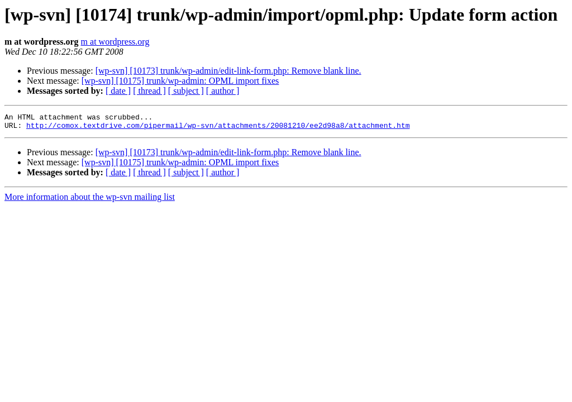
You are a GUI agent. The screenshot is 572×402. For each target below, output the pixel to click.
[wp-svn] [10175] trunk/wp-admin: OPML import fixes (180, 80)
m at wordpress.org (115, 41)
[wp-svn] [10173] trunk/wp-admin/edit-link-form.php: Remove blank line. (228, 70)
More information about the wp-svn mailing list (89, 200)
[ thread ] (149, 90)
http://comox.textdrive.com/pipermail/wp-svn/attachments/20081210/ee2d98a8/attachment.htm (217, 128)
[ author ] (223, 90)
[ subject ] (186, 90)
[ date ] (118, 90)
